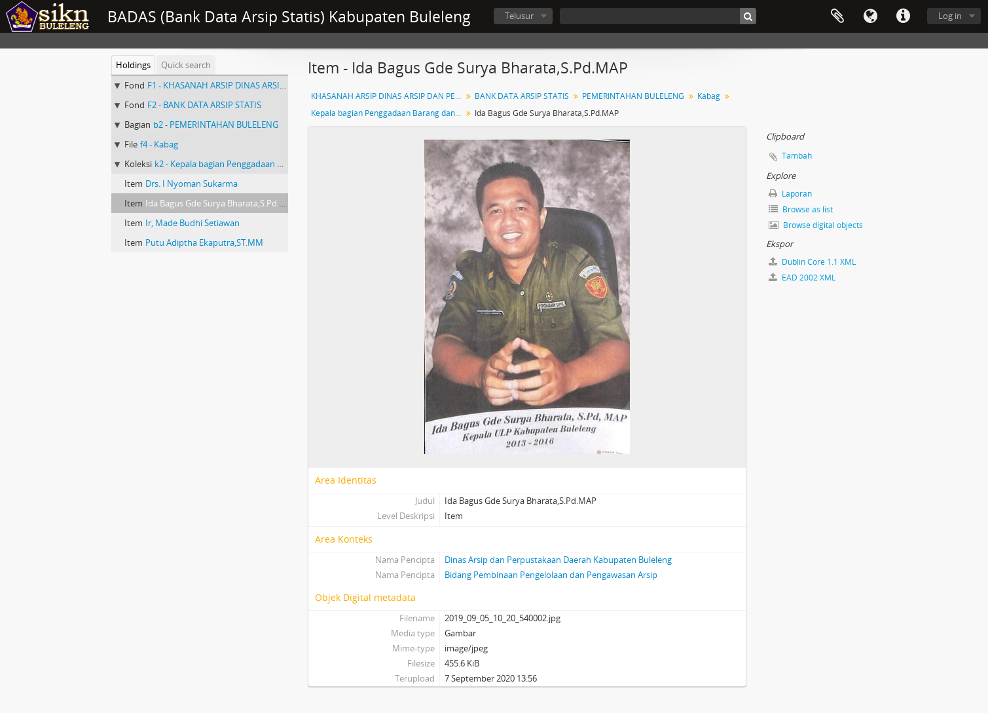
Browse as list (801, 209)
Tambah (797, 155)
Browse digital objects (816, 225)
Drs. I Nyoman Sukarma (191, 183)
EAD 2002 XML (802, 277)
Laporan (790, 193)
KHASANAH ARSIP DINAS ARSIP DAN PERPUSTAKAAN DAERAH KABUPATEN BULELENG (388, 96)
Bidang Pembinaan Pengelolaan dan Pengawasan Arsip (551, 575)
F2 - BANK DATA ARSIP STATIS (204, 105)
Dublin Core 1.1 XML (812, 261)
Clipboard (837, 16)
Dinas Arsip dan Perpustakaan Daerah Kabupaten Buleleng (558, 560)
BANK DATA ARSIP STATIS (522, 96)
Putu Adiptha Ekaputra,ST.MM (204, 242)
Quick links (903, 16)
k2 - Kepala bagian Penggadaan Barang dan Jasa (246, 164)
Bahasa (870, 16)
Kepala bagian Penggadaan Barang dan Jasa (388, 113)
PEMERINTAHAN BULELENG (633, 96)
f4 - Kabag (159, 144)
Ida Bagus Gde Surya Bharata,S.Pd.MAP (221, 203)
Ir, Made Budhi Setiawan (192, 223)
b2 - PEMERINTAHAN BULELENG (215, 124)
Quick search (186, 65)
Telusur (519, 16)
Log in (950, 16)
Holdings (133, 65)
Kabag (708, 96)
